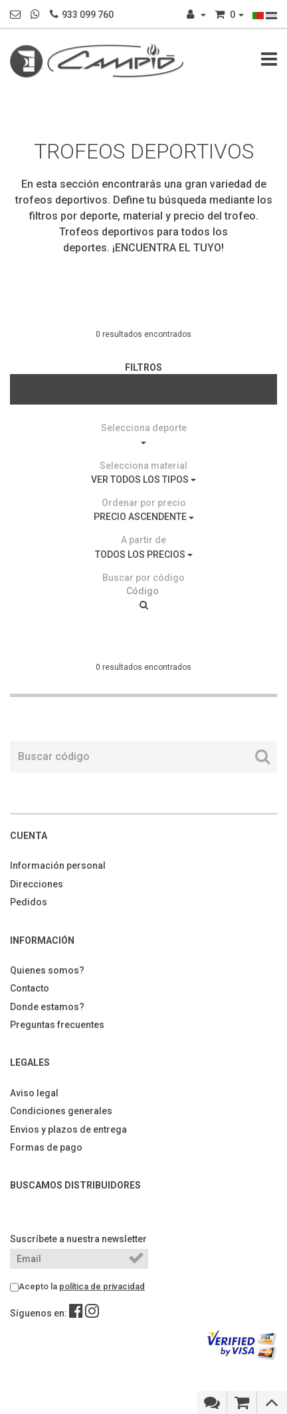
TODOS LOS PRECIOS (144, 554)
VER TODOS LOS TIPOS (143, 479)
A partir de (143, 540)
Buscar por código (143, 577)
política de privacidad (102, 1286)
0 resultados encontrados (143, 334)
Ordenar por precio (144, 502)
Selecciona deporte (144, 427)
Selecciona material (143, 465)
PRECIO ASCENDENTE (144, 516)
